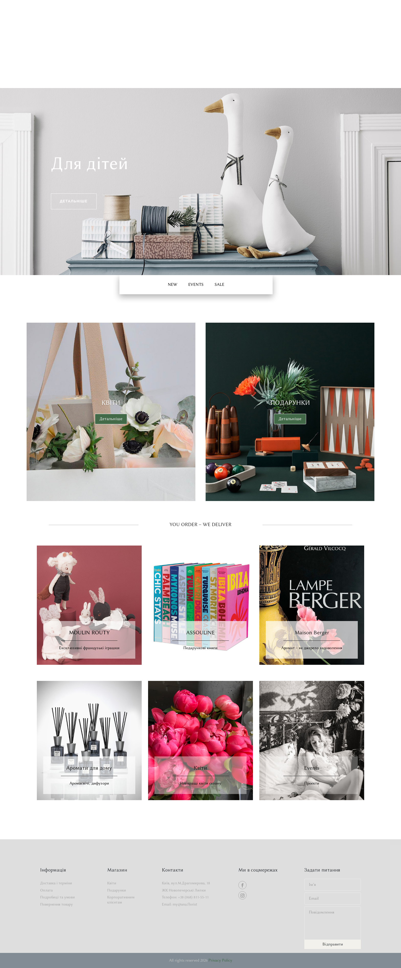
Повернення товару (56, 904)
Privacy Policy (220, 960)
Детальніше (74, 201)
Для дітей (90, 163)
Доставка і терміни (56, 883)
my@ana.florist (185, 904)
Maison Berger (312, 632)
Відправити (332, 944)
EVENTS (196, 284)
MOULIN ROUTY (89, 632)
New (172, 284)
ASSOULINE (200, 632)
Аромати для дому (89, 768)
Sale (219, 284)
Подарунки (290, 402)
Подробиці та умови (57, 897)
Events (311, 768)
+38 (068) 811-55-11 (193, 897)
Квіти (111, 402)
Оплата (46, 890)
